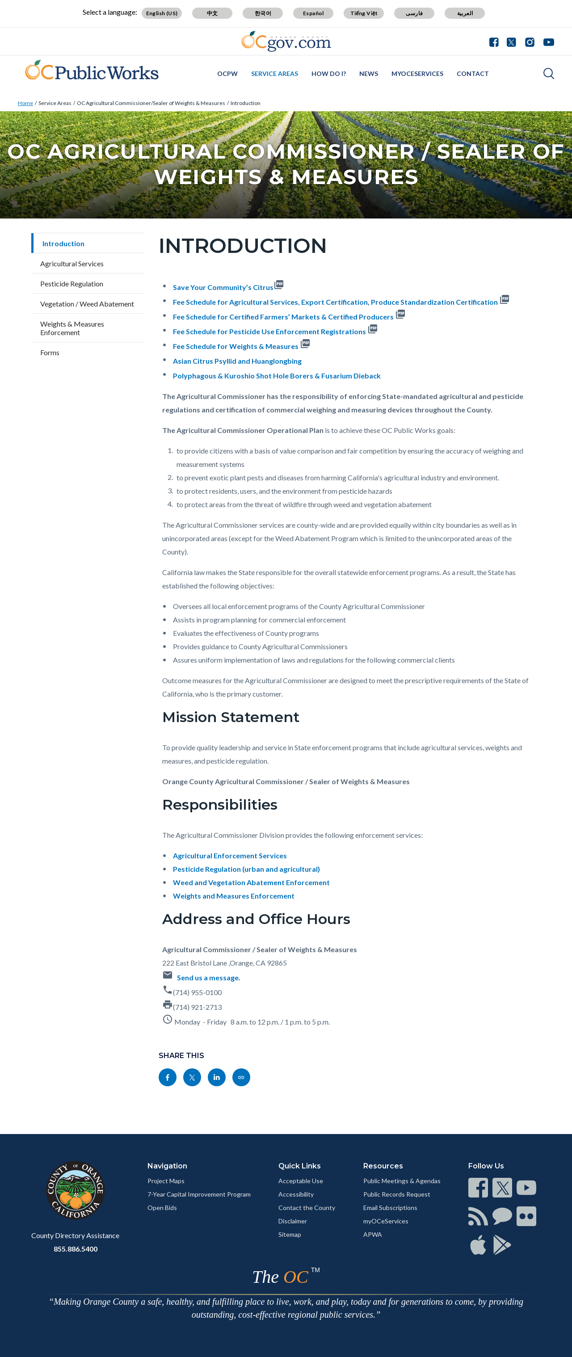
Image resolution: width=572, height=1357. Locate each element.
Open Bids (162, 1207)
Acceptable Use (300, 1181)
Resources (383, 1166)
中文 (212, 13)
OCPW (227, 73)
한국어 (263, 13)
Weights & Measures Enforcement (72, 327)
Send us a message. (208, 977)
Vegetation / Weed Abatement (87, 303)
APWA (372, 1234)
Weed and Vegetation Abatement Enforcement (251, 882)
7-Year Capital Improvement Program (199, 1194)
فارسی (414, 13)
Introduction (246, 103)
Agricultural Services (72, 263)
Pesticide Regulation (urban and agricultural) (246, 869)
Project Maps (166, 1181)
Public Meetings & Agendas (402, 1181)
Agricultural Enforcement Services (230, 855)
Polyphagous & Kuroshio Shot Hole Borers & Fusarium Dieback (277, 375)
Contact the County (306, 1207)
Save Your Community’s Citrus (223, 287)
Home (25, 103)
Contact (473, 73)
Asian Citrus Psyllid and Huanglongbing (237, 361)
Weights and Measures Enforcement (233, 895)
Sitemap (289, 1234)
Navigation (167, 1166)
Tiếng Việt (364, 13)
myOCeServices (417, 73)
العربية (465, 13)
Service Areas (274, 73)
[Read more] (286, 41)
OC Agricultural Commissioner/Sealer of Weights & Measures (151, 103)
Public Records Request (396, 1194)
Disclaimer (292, 1221)
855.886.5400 (75, 1248)
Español (313, 13)
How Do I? (328, 73)
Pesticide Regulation (71, 283)
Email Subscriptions (390, 1207)
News (368, 73)
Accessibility (296, 1194)
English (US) (162, 13)
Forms (49, 352)
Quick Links (299, 1166)
